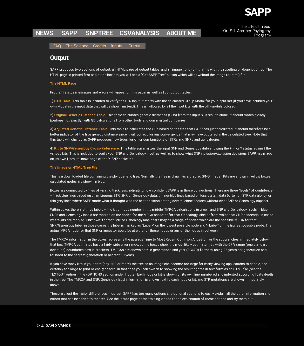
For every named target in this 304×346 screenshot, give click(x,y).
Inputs (116, 45)
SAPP (69, 33)
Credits (99, 45)
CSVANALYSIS (139, 33)
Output (134, 45)
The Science (77, 45)
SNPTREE (99, 33)
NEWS (44, 33)
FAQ (57, 45)
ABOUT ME (181, 33)
